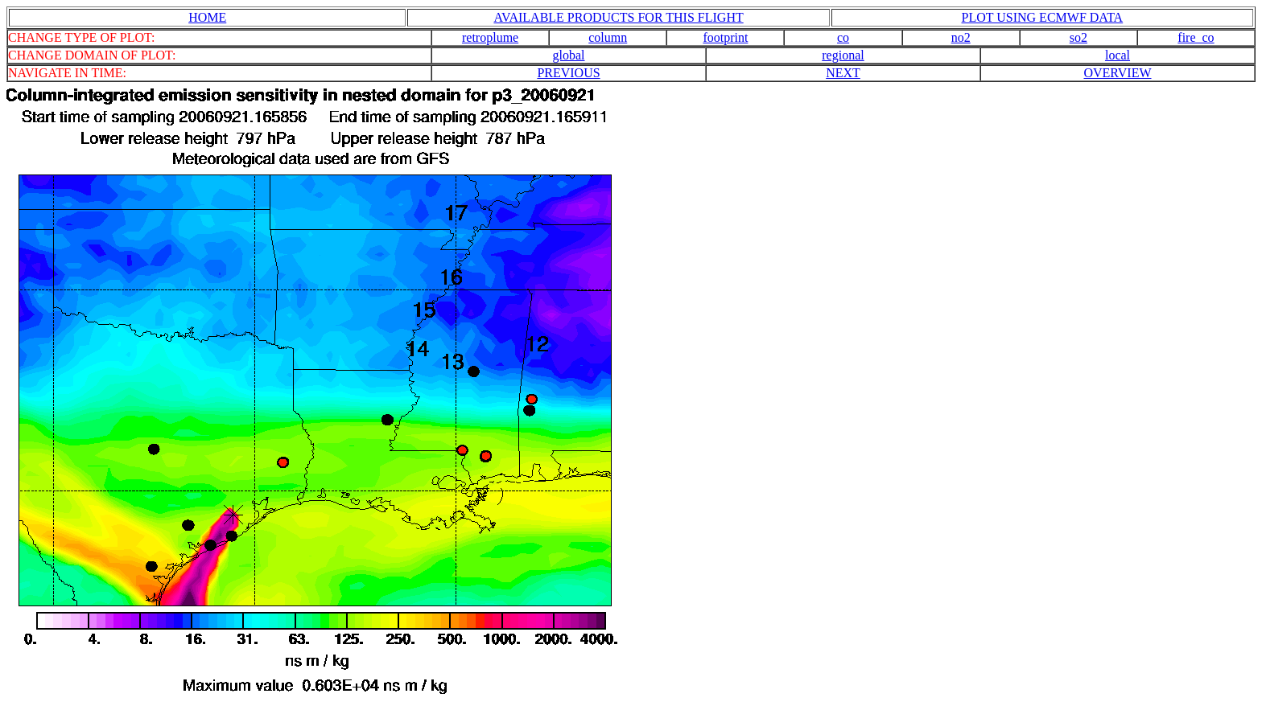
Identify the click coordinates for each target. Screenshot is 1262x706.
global (569, 55)
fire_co (1195, 37)
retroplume (490, 37)
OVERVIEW (1117, 73)
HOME (207, 17)
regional (843, 55)
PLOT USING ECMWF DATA (1043, 17)
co (843, 37)
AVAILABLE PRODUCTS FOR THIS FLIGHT (618, 17)
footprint (725, 37)
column (607, 37)
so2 (1078, 37)
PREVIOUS (568, 73)
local (1117, 55)
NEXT (843, 73)
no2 (961, 37)
